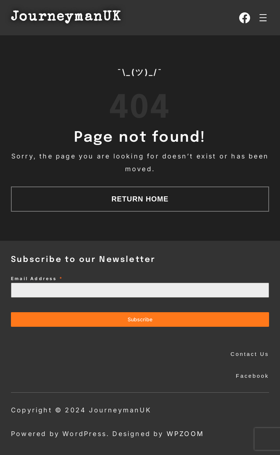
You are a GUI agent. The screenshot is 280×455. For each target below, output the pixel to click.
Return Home (140, 199)
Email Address (37, 278)
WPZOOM (185, 434)
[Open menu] (263, 18)
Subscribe (140, 319)
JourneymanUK (66, 17)
